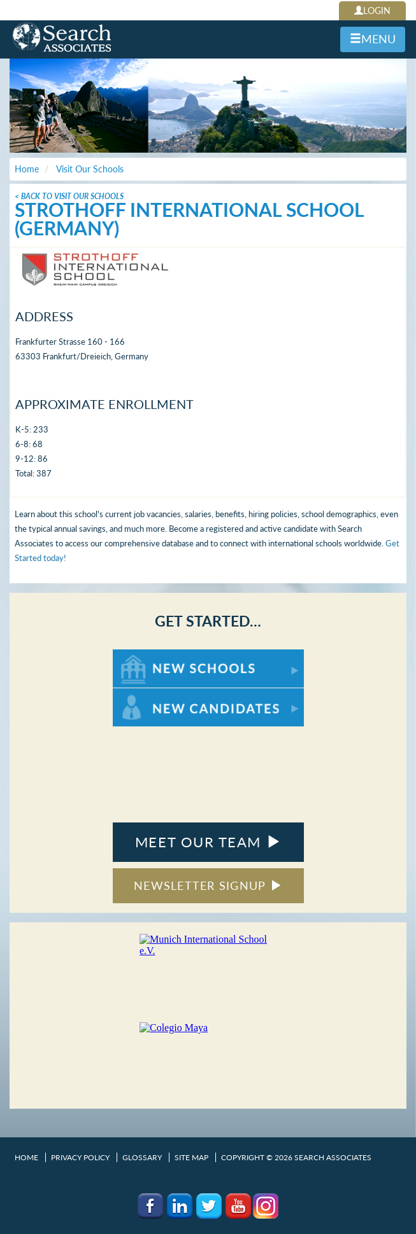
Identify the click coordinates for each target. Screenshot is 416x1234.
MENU (373, 39)
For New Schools (146, 655)
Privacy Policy (80, 1157)
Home (26, 1157)
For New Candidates (152, 694)
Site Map (191, 1157)
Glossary (142, 1157)
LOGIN (372, 10)
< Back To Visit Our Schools (69, 196)
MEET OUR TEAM (208, 841)
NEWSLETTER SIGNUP (208, 885)
